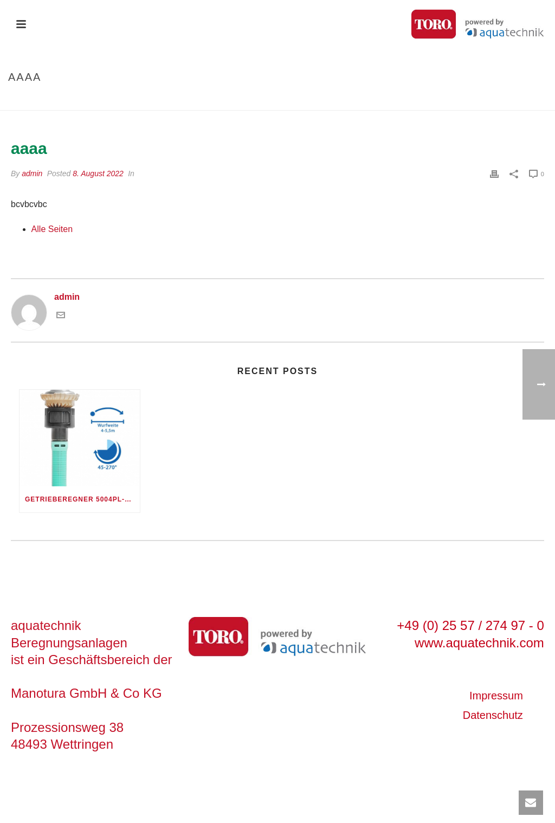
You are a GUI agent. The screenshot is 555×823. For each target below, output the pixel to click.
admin (32, 173)
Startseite (493, 100)
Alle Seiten (52, 229)
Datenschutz (493, 715)
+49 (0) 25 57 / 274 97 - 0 (470, 625)
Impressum (496, 696)
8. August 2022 (98, 173)
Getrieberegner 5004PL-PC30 (82, 499)
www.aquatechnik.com (479, 642)
